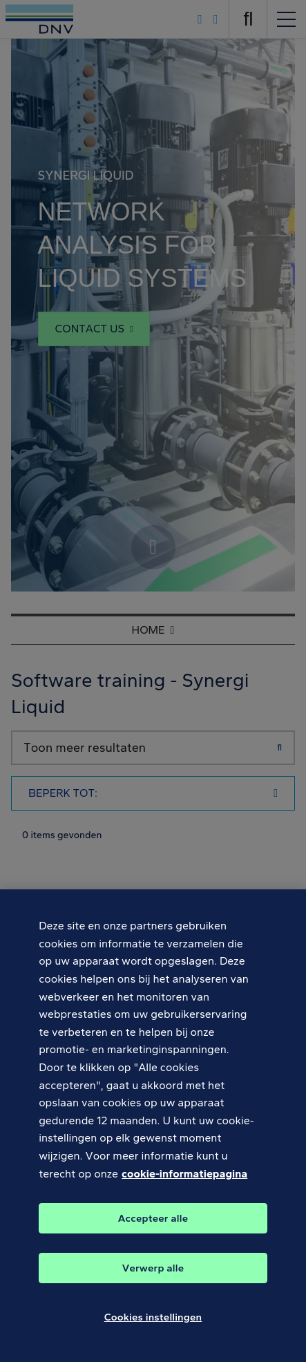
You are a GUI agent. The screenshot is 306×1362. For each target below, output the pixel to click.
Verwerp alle (153, 1276)
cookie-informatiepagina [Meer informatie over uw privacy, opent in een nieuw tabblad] (184, 1182)
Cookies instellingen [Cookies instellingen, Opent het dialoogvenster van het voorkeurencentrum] (153, 1325)
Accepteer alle (153, 1226)
